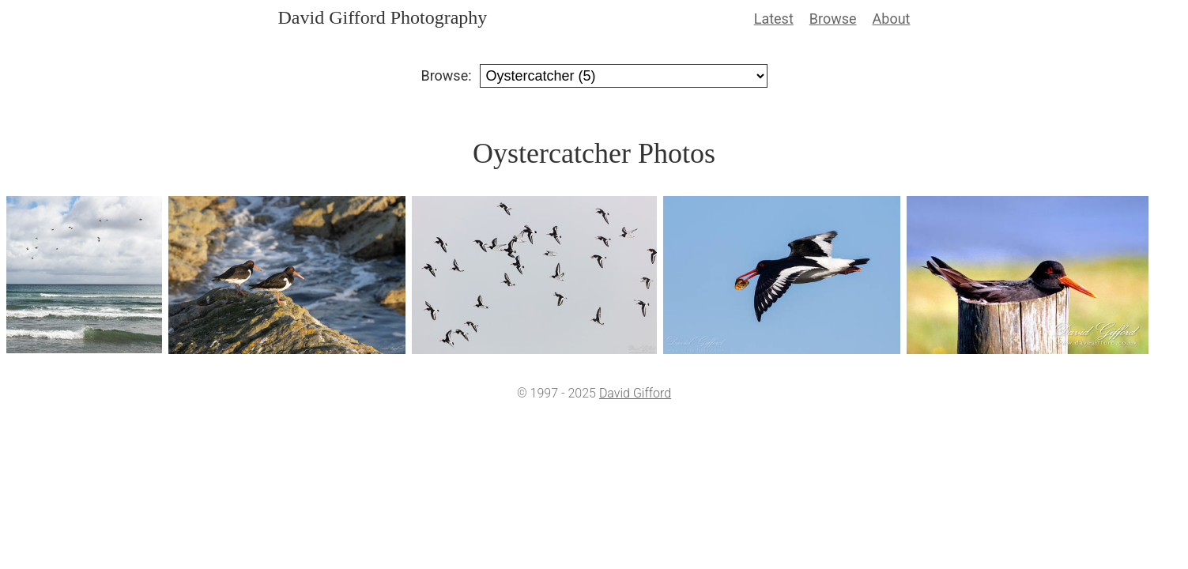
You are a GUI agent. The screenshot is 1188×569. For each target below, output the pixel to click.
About (892, 18)
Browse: (446, 75)
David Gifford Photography (383, 17)
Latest (774, 18)
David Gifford (635, 393)
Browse (833, 18)
